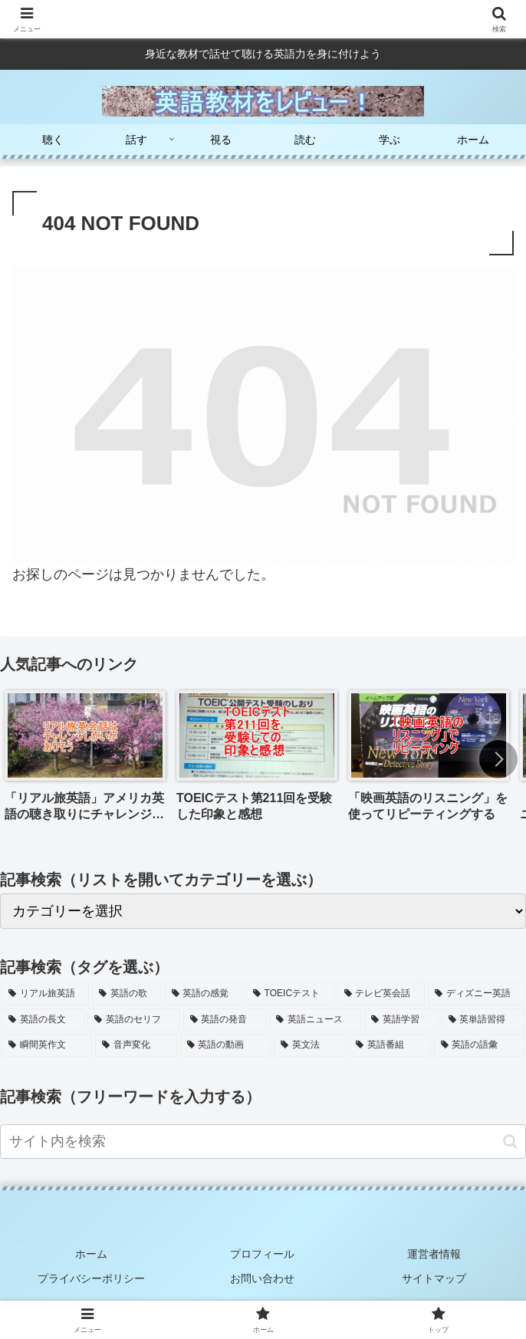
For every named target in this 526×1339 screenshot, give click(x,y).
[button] (498, 759)
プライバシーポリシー (92, 1275)
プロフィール (263, 1252)
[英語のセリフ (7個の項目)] (133, 1019)
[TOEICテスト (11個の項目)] (290, 993)
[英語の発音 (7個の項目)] (224, 1019)
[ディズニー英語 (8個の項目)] (476, 993)
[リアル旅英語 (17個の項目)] (45, 993)
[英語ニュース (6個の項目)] (315, 1019)
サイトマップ (434, 1275)
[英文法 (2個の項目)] (310, 1045)
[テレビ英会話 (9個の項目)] (381, 993)
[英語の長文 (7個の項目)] (43, 1019)
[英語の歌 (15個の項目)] (126, 993)
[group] (85, 761)
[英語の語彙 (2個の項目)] (479, 1045)
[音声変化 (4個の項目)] (135, 1045)
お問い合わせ (263, 1275)
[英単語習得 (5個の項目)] (483, 1019)
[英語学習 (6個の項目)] (401, 1019)
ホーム (92, 1252)
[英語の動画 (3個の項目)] (225, 1045)
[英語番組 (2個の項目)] (389, 1045)
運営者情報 (434, 1252)
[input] (263, 1141)
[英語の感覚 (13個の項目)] (204, 993)
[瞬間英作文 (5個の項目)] (47, 1045)
